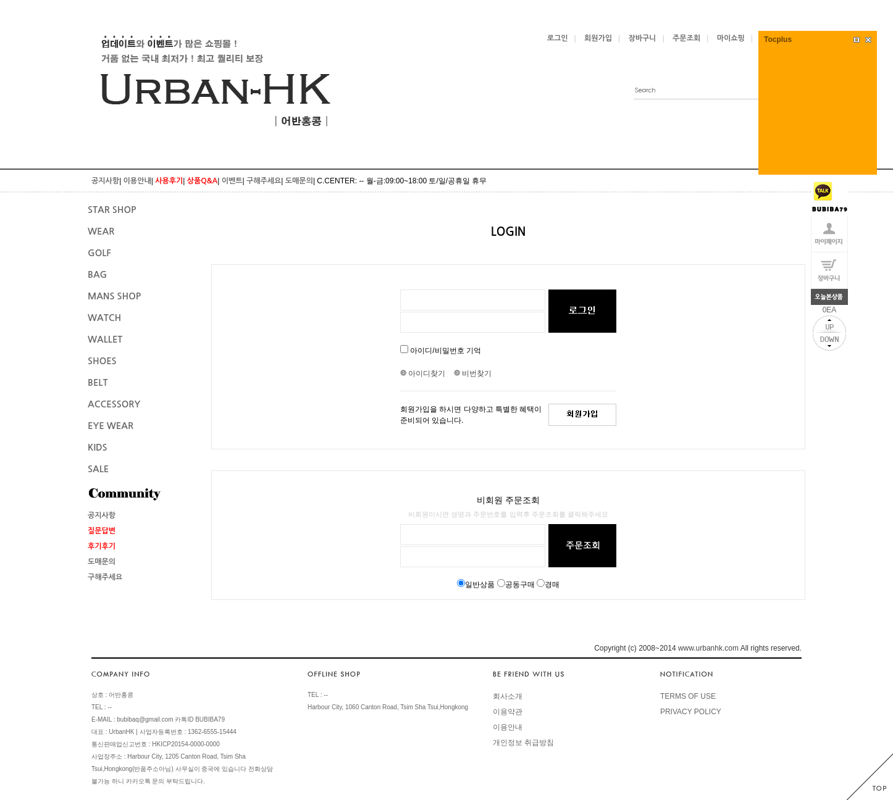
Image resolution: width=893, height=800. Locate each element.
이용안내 (137, 181)
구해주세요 (263, 181)
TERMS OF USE (688, 696)
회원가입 (598, 38)
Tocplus (778, 39)
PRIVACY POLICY (690, 711)
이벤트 (232, 181)
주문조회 (686, 38)
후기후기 (101, 546)
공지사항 (105, 181)
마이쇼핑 (731, 38)
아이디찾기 (425, 373)
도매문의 (299, 181)
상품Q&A (202, 181)
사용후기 (169, 181)
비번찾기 (473, 373)
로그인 (557, 38)
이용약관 (507, 711)
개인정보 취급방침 (523, 742)
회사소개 (507, 696)
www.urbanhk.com (708, 648)
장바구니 (642, 38)
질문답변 (101, 531)
